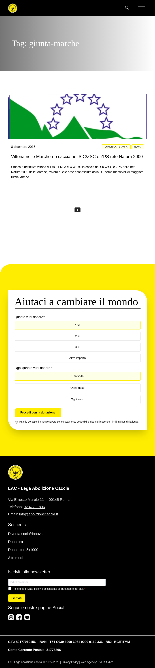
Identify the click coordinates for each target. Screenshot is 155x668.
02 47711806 (34, 507)
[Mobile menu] (141, 8)
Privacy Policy (69, 662)
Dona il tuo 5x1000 (23, 550)
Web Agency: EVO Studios (97, 662)
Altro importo (77, 358)
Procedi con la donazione (37, 412)
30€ (77, 347)
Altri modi (15, 558)
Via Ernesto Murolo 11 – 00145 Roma (39, 500)
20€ (77, 336)
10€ (77, 325)
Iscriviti (17, 598)
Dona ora (15, 542)
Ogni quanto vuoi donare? (33, 368)
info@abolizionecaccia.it (38, 514)
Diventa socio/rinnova (25, 534)
